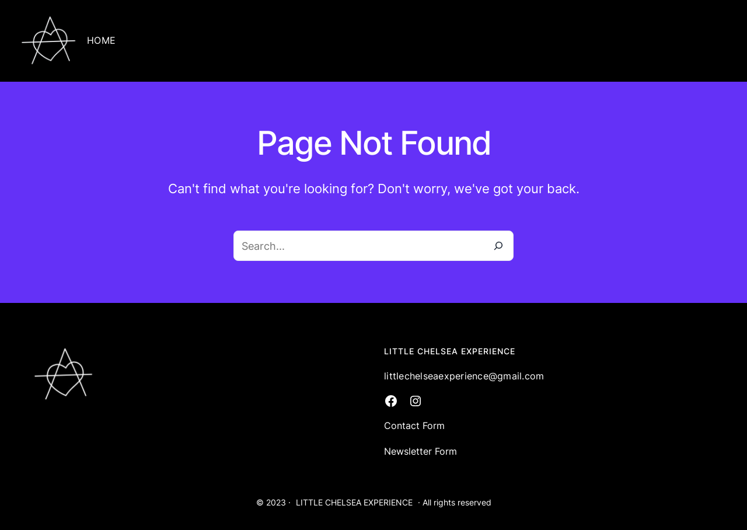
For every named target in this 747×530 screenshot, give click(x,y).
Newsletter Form (420, 451)
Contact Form (414, 425)
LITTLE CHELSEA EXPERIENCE (354, 502)
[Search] (498, 245)
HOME (101, 40)
